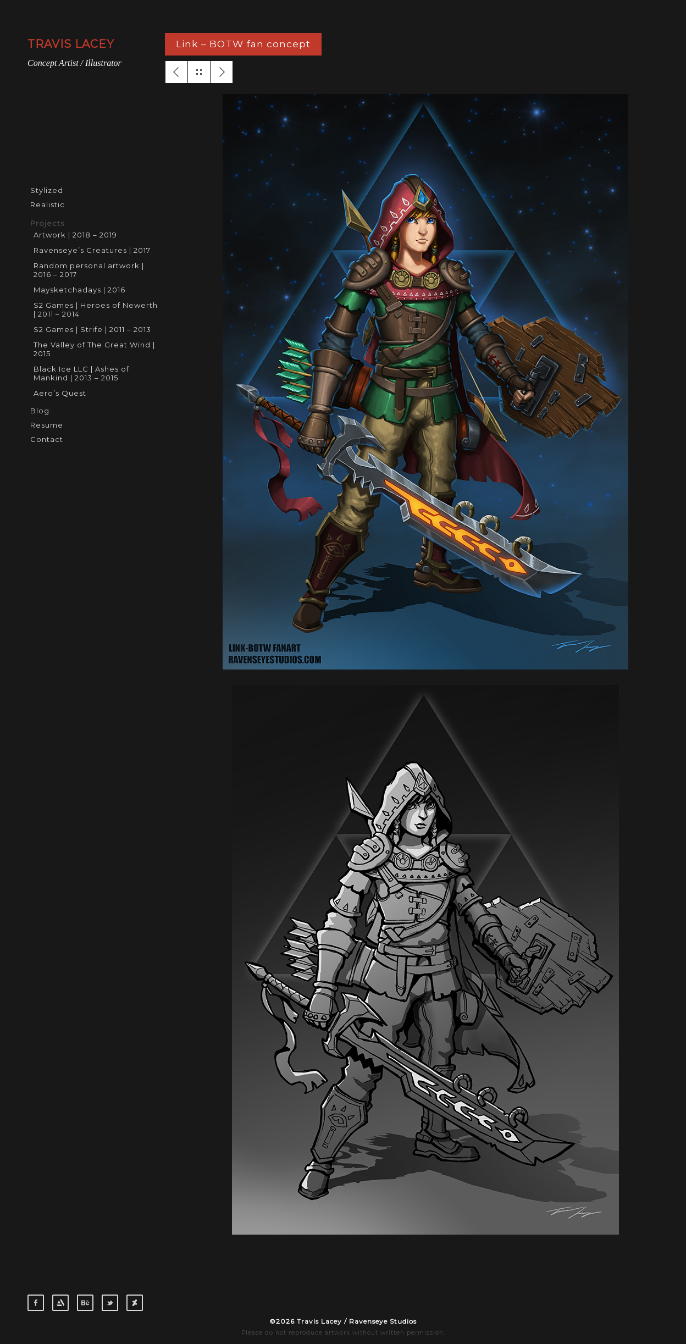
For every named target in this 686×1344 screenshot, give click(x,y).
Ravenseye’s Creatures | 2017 (92, 250)
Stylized (46, 190)
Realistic (47, 204)
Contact (46, 439)
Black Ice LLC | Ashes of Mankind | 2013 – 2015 (81, 373)
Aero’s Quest (60, 393)
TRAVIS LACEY (70, 44)
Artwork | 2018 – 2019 (75, 234)
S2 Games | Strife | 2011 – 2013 (92, 329)
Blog (39, 410)
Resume (46, 425)
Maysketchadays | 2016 (79, 289)
